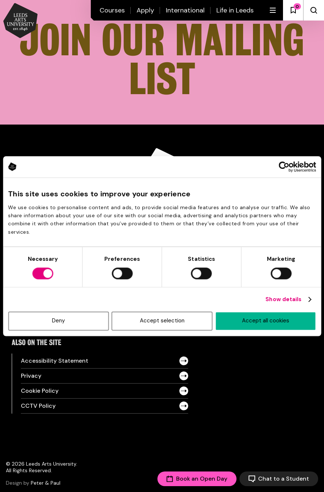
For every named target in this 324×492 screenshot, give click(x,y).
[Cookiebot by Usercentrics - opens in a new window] (284, 166)
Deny (58, 321)
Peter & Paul (45, 483)
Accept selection (162, 321)
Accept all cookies (265, 321)
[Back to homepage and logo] (20, 21)
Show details (283, 299)
